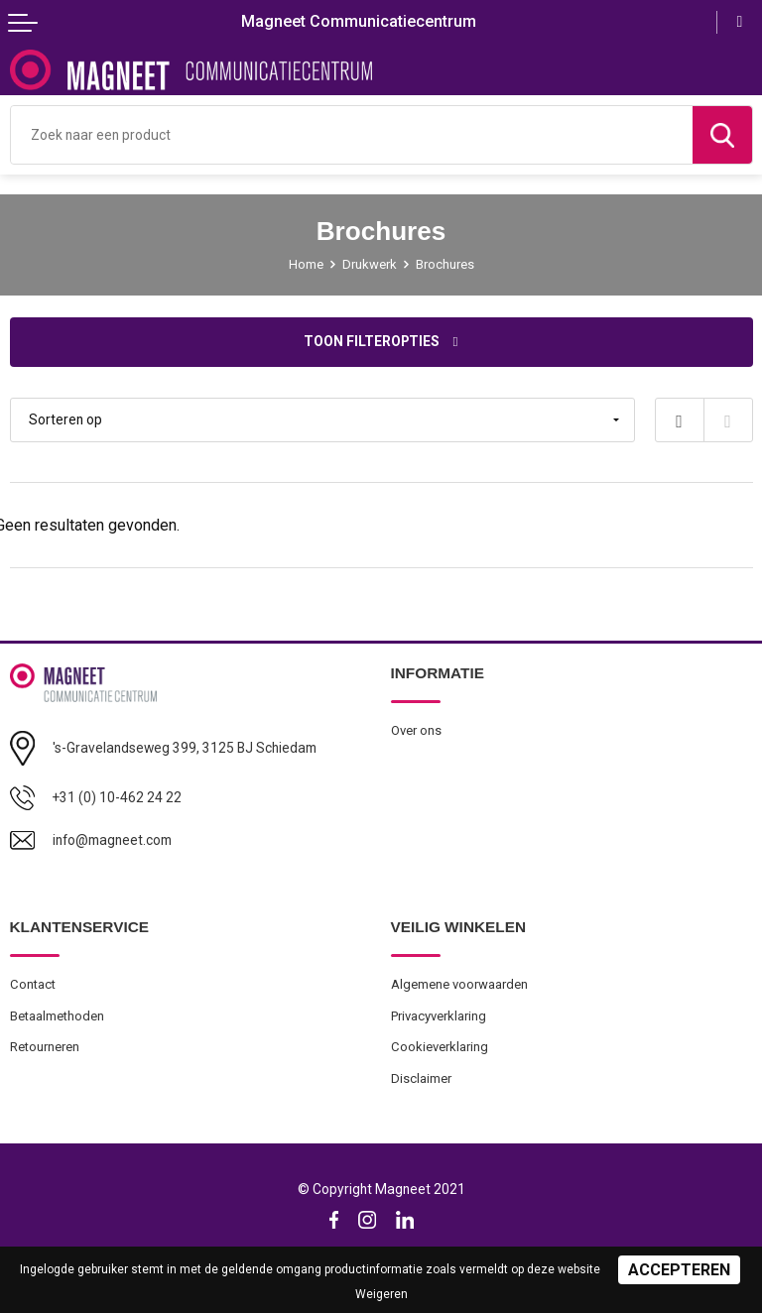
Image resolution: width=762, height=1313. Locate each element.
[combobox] (352, 135)
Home (306, 264)
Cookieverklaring (439, 1046)
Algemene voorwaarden (459, 984)
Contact (33, 984)
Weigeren (381, 1294)
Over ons (416, 730)
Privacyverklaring (438, 1016)
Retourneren (44, 1046)
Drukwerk (369, 264)
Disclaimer (421, 1078)
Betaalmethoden (57, 1016)
